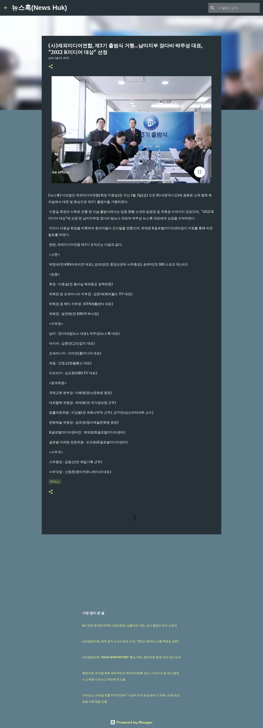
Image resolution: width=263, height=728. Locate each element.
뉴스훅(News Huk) (39, 7)
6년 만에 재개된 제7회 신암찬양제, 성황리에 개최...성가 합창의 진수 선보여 (129, 625)
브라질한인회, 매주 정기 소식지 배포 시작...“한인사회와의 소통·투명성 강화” (130, 641)
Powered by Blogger (131, 722)
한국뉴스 (55, 481)
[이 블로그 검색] (238, 8)
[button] (50, 67)
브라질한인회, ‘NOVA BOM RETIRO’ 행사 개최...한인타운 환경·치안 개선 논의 (131, 657)
